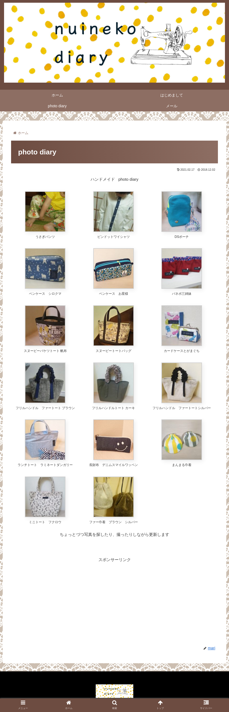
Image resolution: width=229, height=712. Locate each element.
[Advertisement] (114, 601)
